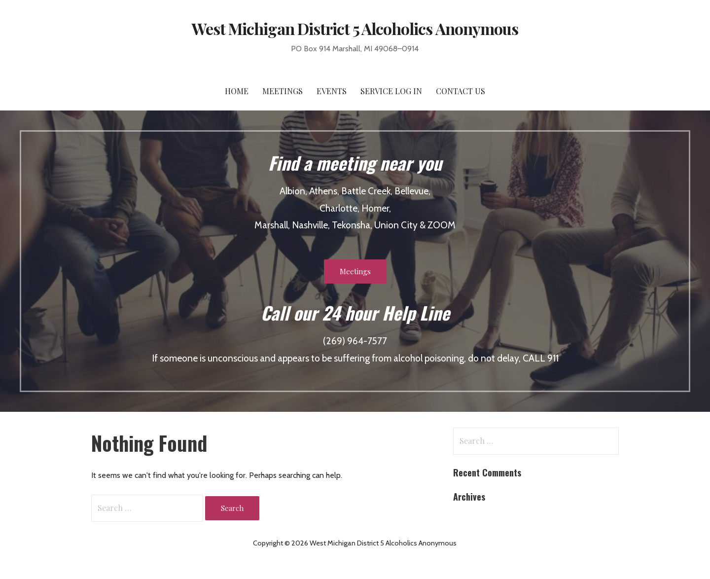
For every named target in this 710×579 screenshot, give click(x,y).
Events (332, 91)
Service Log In (391, 91)
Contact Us (460, 91)
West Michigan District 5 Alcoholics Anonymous (355, 28)
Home (236, 91)
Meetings (282, 91)
